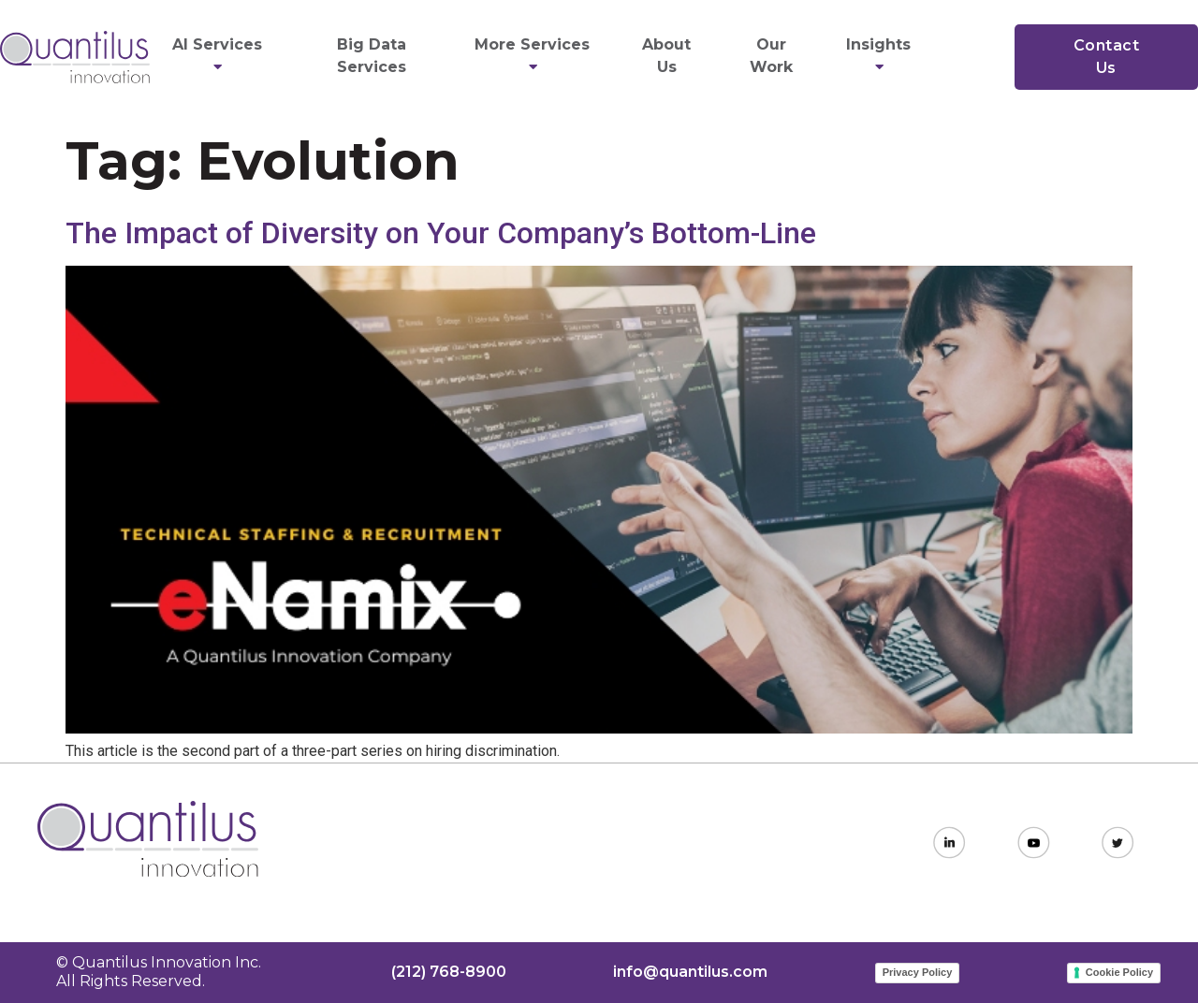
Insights (881, 56)
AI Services (220, 56)
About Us (666, 56)
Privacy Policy (918, 972)
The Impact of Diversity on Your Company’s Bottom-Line (441, 233)
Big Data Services (371, 56)
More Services (535, 56)
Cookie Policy (1119, 972)
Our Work (771, 56)
